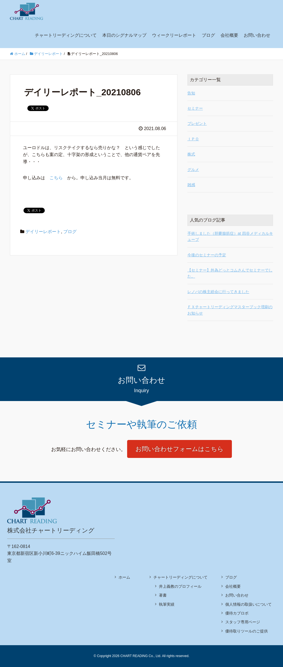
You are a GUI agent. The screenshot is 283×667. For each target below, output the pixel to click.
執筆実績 (166, 604)
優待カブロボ (236, 613)
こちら (56, 177)
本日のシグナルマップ (124, 35)
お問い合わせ (257, 35)
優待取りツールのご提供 (246, 631)
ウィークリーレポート (174, 35)
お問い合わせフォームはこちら (179, 448)
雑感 (191, 185)
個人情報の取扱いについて (248, 604)
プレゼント (197, 123)
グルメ (193, 169)
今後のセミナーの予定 (206, 255)
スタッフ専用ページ (242, 622)
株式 (191, 154)
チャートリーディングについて (66, 35)
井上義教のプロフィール (180, 586)
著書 (163, 595)
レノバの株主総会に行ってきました (218, 291)
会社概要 (229, 35)
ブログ (208, 35)
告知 (191, 93)
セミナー (195, 108)
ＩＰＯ (193, 139)
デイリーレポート (43, 231)
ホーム (124, 577)
